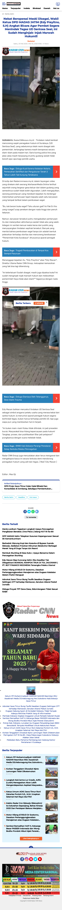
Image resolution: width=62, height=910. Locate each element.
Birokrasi (37, 8)
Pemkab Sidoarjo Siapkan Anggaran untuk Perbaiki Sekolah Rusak (31, 716)
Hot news (33, 497)
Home (5, 8)
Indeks (27, 8)
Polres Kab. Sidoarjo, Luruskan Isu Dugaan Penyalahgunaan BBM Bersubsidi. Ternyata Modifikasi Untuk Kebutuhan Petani (31, 724)
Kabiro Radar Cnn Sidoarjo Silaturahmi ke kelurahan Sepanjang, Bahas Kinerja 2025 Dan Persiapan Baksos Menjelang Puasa (24, 806)
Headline (21, 497)
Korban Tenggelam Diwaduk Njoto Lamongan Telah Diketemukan (31, 733)
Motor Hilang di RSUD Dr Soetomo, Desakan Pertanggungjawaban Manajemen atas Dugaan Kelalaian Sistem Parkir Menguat (22, 817)
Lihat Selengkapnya (31, 838)
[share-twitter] (29, 511)
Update (39, 303)
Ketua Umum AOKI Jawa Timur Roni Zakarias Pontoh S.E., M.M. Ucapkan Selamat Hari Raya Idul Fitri (31, 729)
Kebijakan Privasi (15, 895)
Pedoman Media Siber (31, 898)
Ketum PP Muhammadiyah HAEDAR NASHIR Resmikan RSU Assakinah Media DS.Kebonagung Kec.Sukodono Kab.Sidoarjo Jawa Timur (31, 698)
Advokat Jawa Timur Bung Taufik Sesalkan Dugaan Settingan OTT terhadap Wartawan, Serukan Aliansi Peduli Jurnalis (31, 707)
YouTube (41, 860)
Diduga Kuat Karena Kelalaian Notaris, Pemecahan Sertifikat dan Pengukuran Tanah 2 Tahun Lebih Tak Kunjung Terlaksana (27, 171)
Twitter (36, 860)
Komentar (31, 517)
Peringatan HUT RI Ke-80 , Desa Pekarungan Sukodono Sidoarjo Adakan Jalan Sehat (31, 736)
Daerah (47, 8)
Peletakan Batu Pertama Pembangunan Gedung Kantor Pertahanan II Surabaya (31, 741)
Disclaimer (27, 895)
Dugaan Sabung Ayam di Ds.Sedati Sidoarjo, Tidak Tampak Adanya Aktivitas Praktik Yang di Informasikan (31, 712)
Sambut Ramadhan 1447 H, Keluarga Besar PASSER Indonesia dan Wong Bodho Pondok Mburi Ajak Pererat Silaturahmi (31, 719)
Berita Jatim (8, 497)
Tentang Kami (48, 895)
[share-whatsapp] (33, 511)
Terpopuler (16, 8)
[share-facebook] (25, 511)
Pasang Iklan (37, 895)
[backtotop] (31, 848)
